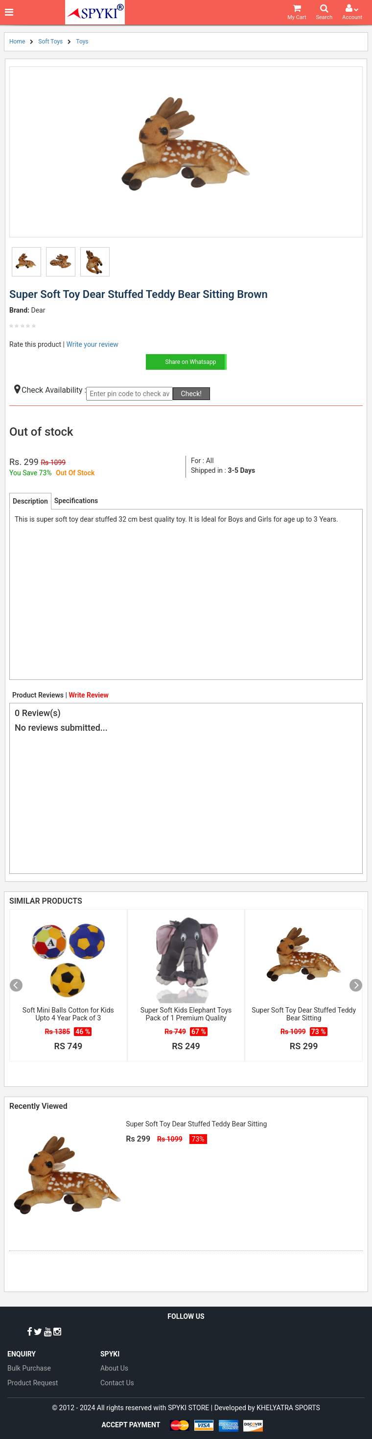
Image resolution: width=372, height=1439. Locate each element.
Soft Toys (50, 41)
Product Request (32, 1383)
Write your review (92, 344)
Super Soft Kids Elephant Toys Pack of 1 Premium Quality (186, 1014)
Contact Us (117, 1383)
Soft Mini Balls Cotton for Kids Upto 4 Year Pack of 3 (68, 1014)
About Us (114, 1368)
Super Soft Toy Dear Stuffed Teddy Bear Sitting (304, 1014)
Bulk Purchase (29, 1368)
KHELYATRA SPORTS (288, 1408)
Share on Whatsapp (190, 362)
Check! (191, 394)
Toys (82, 41)
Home (17, 41)
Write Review (88, 695)
